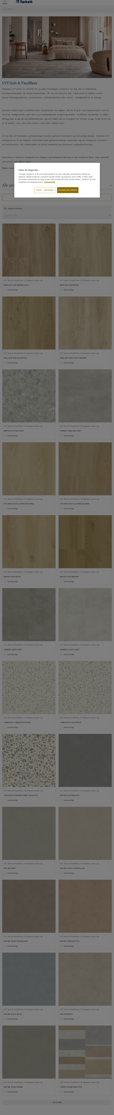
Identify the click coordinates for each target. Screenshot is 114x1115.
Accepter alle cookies (68, 190)
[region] (57, 180)
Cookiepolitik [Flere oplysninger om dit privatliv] (49, 182)
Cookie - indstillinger (45, 190)
